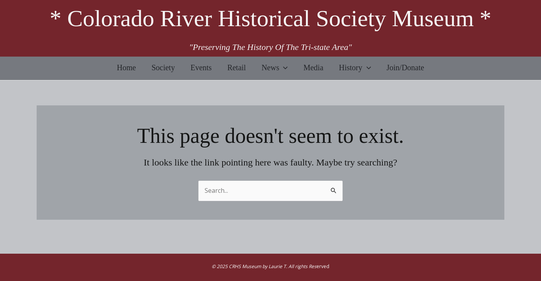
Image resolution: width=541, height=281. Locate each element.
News (275, 67)
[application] (283, 67)
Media (313, 67)
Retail (236, 67)
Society (163, 67)
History (355, 67)
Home (126, 67)
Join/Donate (405, 67)
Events (201, 67)
